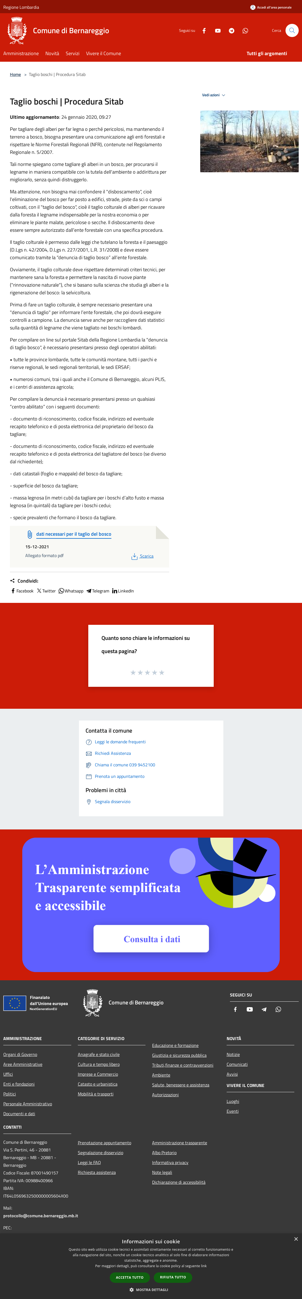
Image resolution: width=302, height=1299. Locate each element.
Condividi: (24, 581)
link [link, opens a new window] (204, 1266)
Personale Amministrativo (27, 1103)
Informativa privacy (170, 1162)
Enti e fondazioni (19, 1084)
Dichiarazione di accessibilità (178, 1182)
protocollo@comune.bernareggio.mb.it (40, 1215)
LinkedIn (122, 591)
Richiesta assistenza (97, 1172)
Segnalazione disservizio (100, 1152)
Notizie (233, 1054)
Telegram (97, 591)
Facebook (22, 591)
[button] (151, 1289)
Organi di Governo (20, 1054)
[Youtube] (215, 30)
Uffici (8, 1074)
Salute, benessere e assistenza (180, 1084)
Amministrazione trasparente (179, 1142)
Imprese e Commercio (98, 1074)
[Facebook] (201, 30)
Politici (9, 1094)
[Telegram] (229, 30)
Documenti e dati (19, 1113)
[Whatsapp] (243, 30)
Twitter (46, 591)
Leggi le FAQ (89, 1162)
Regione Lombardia (21, 7)
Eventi (233, 1111)
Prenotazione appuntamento (104, 1142)
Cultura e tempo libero (99, 1064)
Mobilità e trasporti (96, 1094)
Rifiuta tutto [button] (173, 1277)
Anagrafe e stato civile (99, 1054)
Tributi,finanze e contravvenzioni (182, 1065)
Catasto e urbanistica (97, 1084)
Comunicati (237, 1064)
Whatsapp (70, 591)
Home (15, 74)
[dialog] (151, 1266)
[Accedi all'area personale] (271, 7)
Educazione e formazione (175, 1045)
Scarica (141, 556)
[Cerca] (292, 30)
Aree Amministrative (22, 1064)
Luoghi (233, 1101)
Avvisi (232, 1074)
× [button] (296, 1239)
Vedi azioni (214, 95)
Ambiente (161, 1075)
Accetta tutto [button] (130, 1277)
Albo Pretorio (164, 1152)
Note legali (162, 1172)
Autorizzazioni (165, 1094)
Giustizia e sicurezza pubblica (179, 1055)
